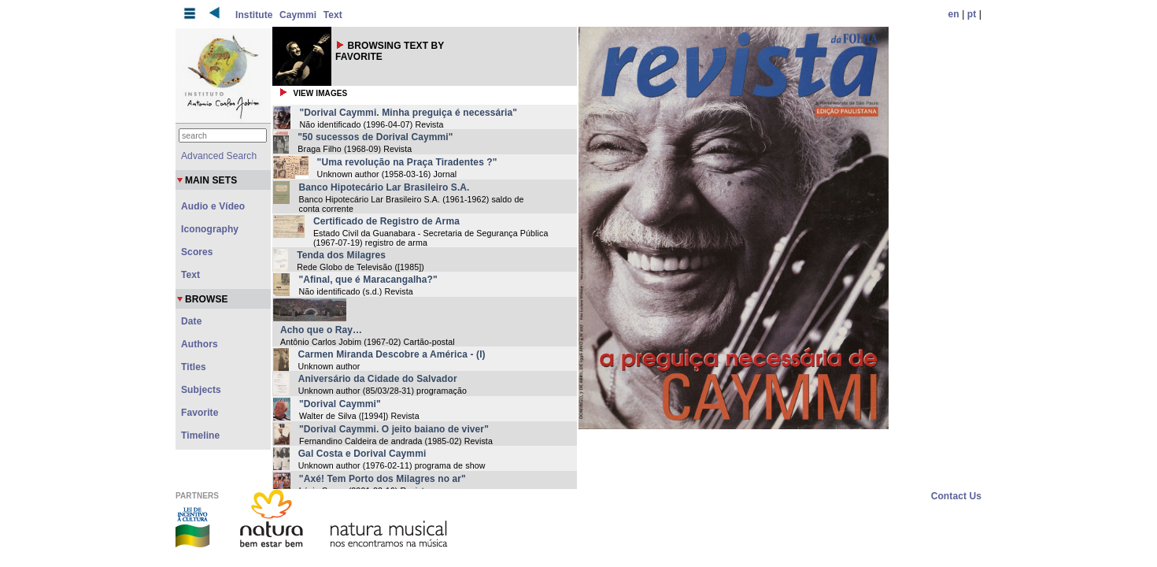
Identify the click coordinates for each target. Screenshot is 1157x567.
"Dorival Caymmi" (340, 404)
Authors (199, 344)
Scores (197, 252)
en (953, 14)
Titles (193, 366)
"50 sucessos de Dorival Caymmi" (375, 137)
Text (332, 14)
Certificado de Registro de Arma (386, 221)
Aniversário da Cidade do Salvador (377, 378)
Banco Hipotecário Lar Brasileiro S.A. (383, 187)
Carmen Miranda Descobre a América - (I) (391, 354)
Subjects (201, 389)
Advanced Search (219, 155)
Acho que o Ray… (321, 329)
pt (972, 14)
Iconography (209, 229)
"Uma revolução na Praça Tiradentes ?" (407, 162)
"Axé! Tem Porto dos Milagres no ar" (382, 478)
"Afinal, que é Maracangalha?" (367, 279)
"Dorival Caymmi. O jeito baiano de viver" (394, 429)
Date (191, 321)
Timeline (200, 435)
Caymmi (297, 14)
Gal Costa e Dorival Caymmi (362, 453)
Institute (254, 14)
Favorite (199, 412)
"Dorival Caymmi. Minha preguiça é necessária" (408, 112)
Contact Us (956, 496)
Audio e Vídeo (213, 206)
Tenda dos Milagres (341, 255)
